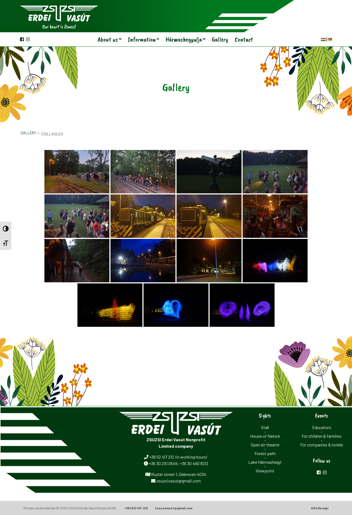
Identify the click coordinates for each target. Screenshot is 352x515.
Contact (244, 39)
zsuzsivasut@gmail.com (174, 508)
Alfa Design (319, 508)
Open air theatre (265, 444)
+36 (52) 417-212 (136, 508)
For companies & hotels (321, 444)
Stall (265, 427)
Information (142, 39)
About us (108, 39)
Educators (321, 427)
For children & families (321, 436)
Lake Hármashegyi (265, 462)
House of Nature (265, 436)
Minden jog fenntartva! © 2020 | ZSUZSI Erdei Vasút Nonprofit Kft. (70, 508)
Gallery (220, 39)
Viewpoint (265, 470)
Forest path (265, 453)
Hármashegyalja (183, 39)
